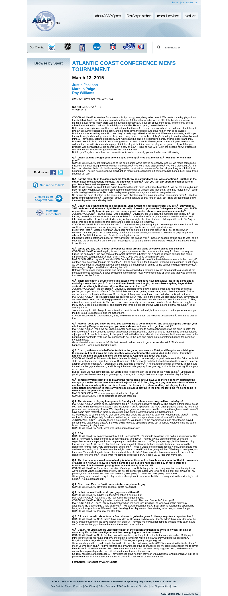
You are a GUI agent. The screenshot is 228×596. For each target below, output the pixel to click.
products (190, 16)
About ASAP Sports (63, 581)
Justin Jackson (85, 85)
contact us (191, 2)
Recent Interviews (112, 581)
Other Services (107, 586)
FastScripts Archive (88, 581)
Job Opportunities (159, 586)
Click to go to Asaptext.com (44, 198)
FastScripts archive (138, 16)
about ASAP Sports (108, 16)
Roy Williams (83, 93)
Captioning (131, 581)
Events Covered (73, 586)
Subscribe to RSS (52, 185)
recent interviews (168, 16)
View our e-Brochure (53, 212)
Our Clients (90, 586)
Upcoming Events (150, 581)
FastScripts (57, 586)
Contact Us (169, 581)
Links (174, 586)
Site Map (143, 586)
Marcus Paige (83, 89)
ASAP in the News (127, 586)
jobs (182, 2)
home (175, 2)
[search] (173, 47)
